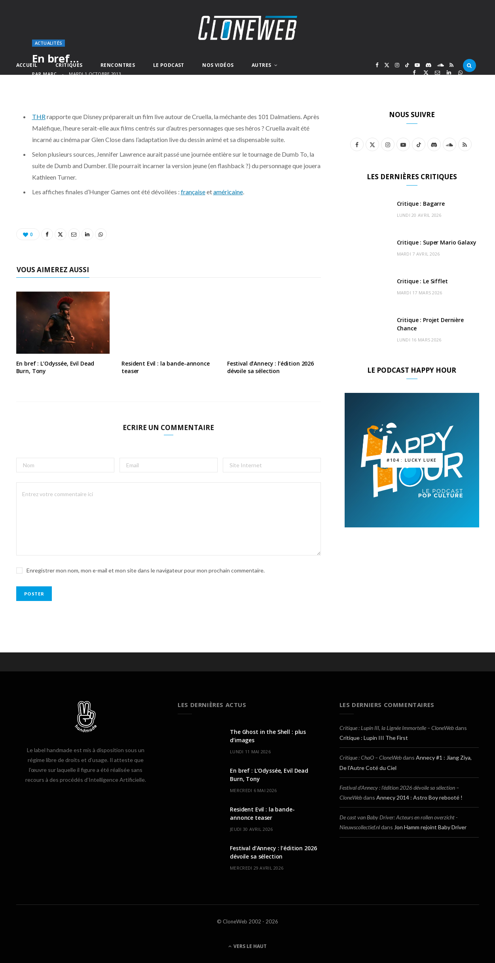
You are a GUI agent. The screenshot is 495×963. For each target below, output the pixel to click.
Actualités (49, 43)
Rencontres (118, 65)
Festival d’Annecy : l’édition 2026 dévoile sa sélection (270, 367)
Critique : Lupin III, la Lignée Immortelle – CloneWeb (396, 727)
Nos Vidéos (217, 65)
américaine (228, 191)
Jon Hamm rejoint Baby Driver (430, 827)
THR (39, 116)
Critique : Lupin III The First (373, 737)
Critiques (69, 65)
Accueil (27, 65)
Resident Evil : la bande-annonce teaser (165, 367)
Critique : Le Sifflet (422, 281)
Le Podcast (168, 65)
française (193, 191)
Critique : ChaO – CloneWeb (370, 757)
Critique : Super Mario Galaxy (436, 242)
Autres (261, 65)
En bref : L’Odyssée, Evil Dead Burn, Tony (55, 367)
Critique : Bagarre (421, 203)
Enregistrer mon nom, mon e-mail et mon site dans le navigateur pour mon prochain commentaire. (146, 570)
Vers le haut (247, 946)
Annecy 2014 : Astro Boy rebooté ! (419, 797)
